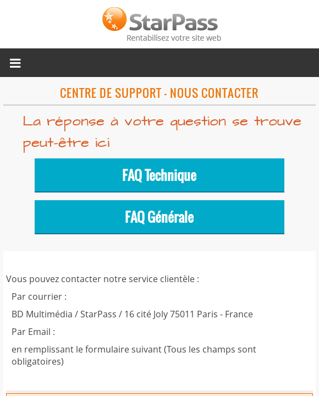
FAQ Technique (159, 175)
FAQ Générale (159, 217)
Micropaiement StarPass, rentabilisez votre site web (159, 24)
